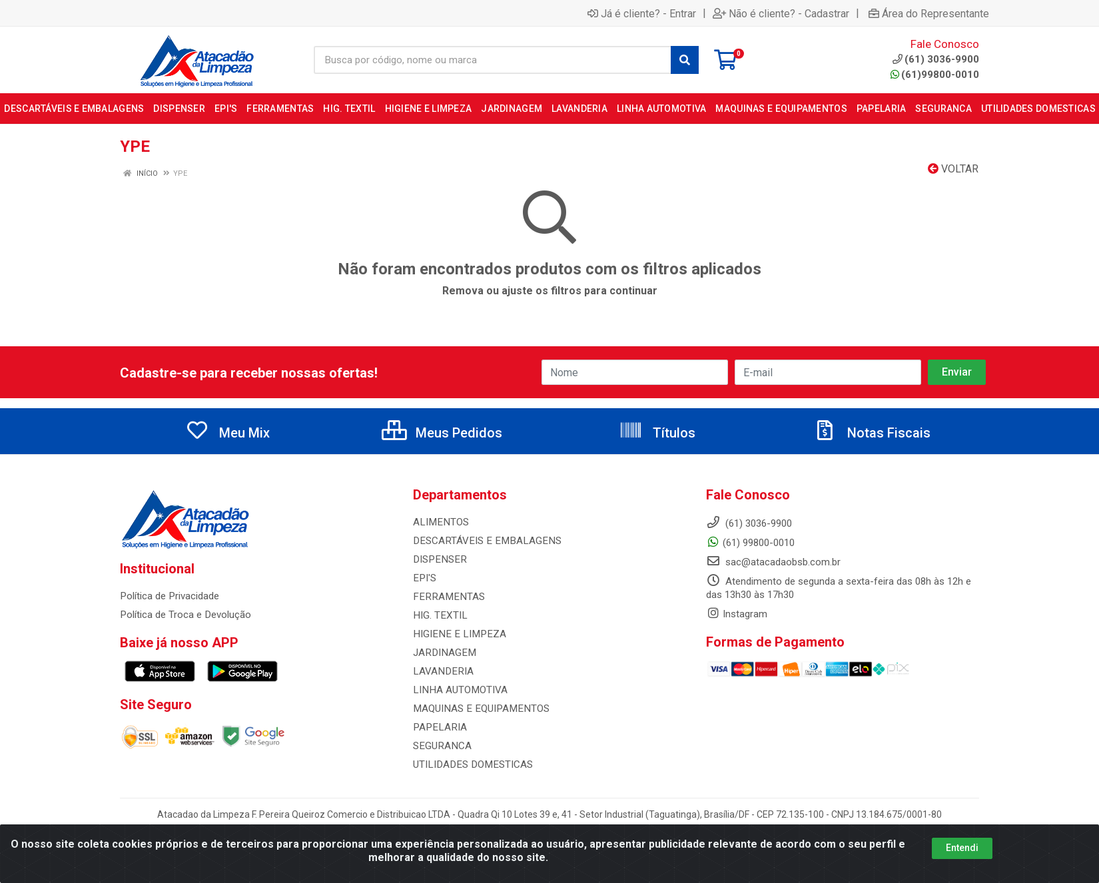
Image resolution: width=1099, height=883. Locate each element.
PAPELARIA (438, 727)
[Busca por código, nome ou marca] (492, 60)
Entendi (962, 847)
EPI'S (424, 578)
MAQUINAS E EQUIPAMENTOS (478, 709)
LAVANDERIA (441, 671)
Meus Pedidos (442, 433)
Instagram (736, 614)
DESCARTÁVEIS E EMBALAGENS (483, 541)
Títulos (657, 433)
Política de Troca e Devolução (185, 615)
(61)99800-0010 (935, 75)
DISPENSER (438, 559)
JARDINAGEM (443, 653)
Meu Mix (227, 433)
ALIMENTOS (439, 522)
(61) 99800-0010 (750, 543)
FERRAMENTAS (446, 597)
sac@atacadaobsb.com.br (773, 562)
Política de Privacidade (169, 596)
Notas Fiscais (871, 433)
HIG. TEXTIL (439, 615)
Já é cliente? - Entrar (641, 13)
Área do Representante (929, 13)
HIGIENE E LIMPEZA (456, 634)
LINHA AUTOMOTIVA (459, 690)
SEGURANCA (441, 746)
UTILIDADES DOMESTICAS (470, 764)
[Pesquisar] (685, 60)
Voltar (953, 168)
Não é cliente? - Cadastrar (781, 13)
